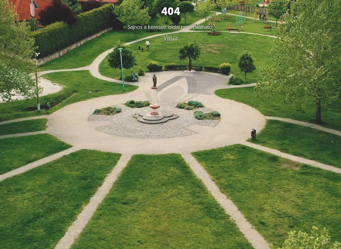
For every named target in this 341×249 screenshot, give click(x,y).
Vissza (170, 38)
